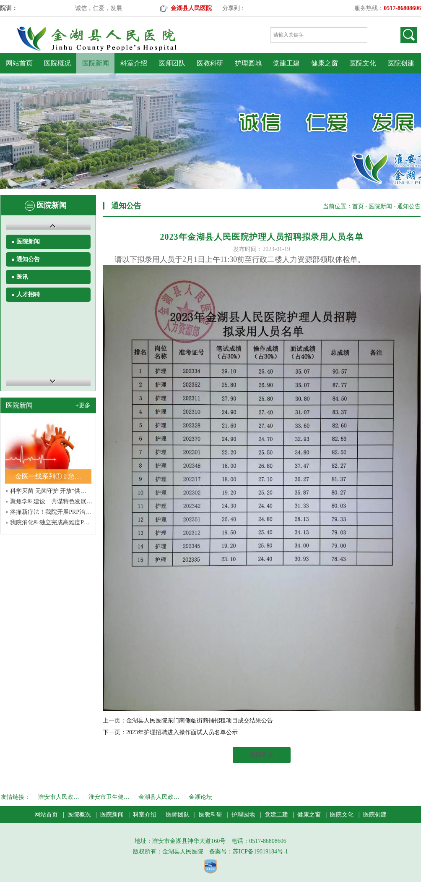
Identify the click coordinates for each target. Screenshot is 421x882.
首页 (358, 206)
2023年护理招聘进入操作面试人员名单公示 (182, 732)
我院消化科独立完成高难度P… (50, 522)
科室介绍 (133, 63)
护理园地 (248, 63)
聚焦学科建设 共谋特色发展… (51, 501)
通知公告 (28, 259)
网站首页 (19, 63)
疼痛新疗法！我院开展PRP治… (50, 512)
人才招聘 (28, 294)
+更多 (83, 405)
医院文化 (362, 63)
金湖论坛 (200, 797)
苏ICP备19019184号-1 (260, 851)
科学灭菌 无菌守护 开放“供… (48, 491)
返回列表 (261, 755)
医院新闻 (95, 63)
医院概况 (57, 63)
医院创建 (400, 63)
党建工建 (286, 63)
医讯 (22, 277)
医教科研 (210, 63)
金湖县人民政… (158, 797)
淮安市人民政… (58, 797)
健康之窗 (324, 63)
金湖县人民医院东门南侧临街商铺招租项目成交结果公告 (199, 720)
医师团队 (172, 63)
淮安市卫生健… (109, 797)
